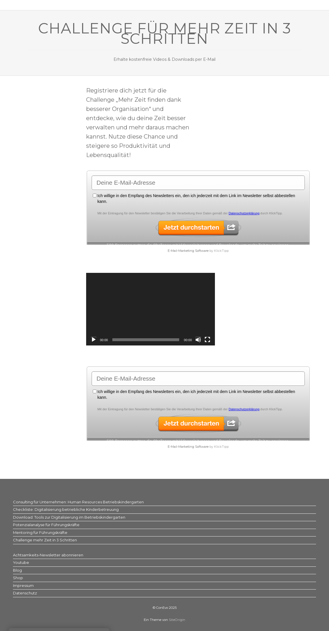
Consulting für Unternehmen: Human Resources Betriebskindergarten (78, 502)
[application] (150, 309)
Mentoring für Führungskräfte (40, 532)
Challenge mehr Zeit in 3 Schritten (45, 540)
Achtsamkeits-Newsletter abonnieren (48, 555)
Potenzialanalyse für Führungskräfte (46, 524)
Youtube (21, 562)
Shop (18, 577)
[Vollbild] (207, 340)
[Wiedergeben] (94, 340)
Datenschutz (25, 593)
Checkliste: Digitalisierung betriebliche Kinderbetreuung (66, 509)
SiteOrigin (177, 620)
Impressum (23, 585)
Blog (17, 570)
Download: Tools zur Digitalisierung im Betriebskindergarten (69, 517)
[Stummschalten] (198, 340)
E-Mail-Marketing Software (188, 251)
